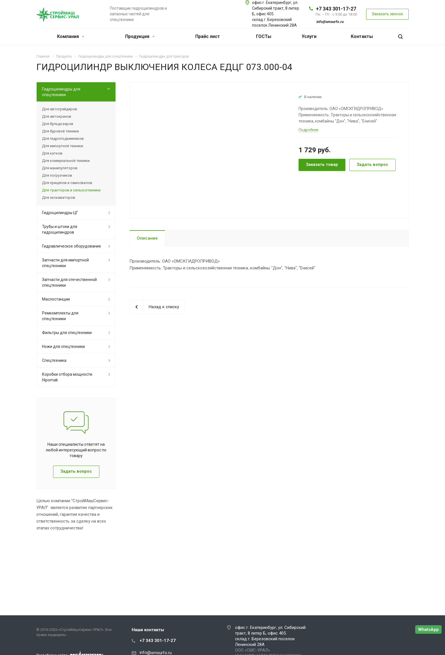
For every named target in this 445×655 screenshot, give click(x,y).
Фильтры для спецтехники (67, 332)
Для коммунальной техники (66, 161)
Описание (147, 238)
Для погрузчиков (57, 175)
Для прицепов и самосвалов (67, 183)
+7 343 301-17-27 (336, 9)
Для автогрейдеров (59, 109)
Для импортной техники (62, 146)
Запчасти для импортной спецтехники (65, 263)
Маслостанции (56, 299)
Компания (70, 36)
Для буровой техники (60, 131)
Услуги (309, 36)
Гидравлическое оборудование (71, 246)
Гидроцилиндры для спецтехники (61, 92)
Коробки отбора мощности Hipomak (67, 377)
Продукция (140, 36)
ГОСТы (263, 36)
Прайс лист (207, 36)
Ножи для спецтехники (63, 346)
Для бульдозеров (57, 124)
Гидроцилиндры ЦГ (60, 212)
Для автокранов (56, 116)
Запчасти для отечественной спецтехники (69, 282)
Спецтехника (54, 360)
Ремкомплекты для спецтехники (60, 316)
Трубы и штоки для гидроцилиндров (59, 229)
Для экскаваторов (58, 197)
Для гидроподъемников (63, 138)
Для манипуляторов (59, 168)
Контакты (362, 36)
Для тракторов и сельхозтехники (71, 190)
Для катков (52, 153)
